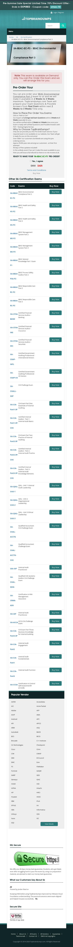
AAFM (13, 702)
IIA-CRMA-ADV (13, 600)
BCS (12, 736)
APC (38, 719)
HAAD (13, 784)
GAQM (39, 771)
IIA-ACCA (14, 622)
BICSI (38, 736)
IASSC (39, 797)
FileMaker (40, 767)
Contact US (33, 936)
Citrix (38, 749)
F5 (12, 767)
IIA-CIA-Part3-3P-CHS (14, 473)
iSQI (12, 823)
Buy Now (55, 192)
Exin (38, 762)
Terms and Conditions (36, 170)
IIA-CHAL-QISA (12, 582)
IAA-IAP (13, 568)
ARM (13, 728)
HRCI (38, 793)
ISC (38, 818)
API (12, 724)
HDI (38, 784)
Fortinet (14, 771)
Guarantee (56, 934)
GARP (13, 775)
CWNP (39, 754)
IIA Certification (26, 37)
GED (38, 775)
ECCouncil (40, 758)
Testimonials (20, 936)
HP (12, 793)
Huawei (14, 797)
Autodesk (14, 732)
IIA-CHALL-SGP (13, 391)
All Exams (33, 934)
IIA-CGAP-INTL (12, 359)
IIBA (12, 810)
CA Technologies (17, 745)
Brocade (14, 741)
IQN (38, 814)
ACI (12, 706)
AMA (38, 715)
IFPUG (13, 806)
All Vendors (44, 934)
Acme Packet (41, 706)
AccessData (41, 702)
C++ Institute (41, 741)
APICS (39, 724)
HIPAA (13, 788)
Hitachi (39, 788)
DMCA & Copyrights (48, 936)
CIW (12, 754)
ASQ (38, 728)
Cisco (13, 749)
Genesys (14, 780)
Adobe (13, 711)
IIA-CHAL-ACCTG (13, 532)
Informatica (41, 810)
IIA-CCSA (14, 684)
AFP (38, 711)
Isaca (13, 818)
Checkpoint (41, 745)
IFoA (38, 801)
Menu (11, 31)
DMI (12, 758)
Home (11, 37)
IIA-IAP (13, 614)
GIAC (38, 780)
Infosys (14, 814)
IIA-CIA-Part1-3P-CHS (14, 423)
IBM (12, 801)
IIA (17, 37)
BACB (39, 732)
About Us (22, 934)
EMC (13, 762)
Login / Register (58, 12)
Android (14, 719)
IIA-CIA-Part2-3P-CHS (14, 455)
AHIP (13, 715)
